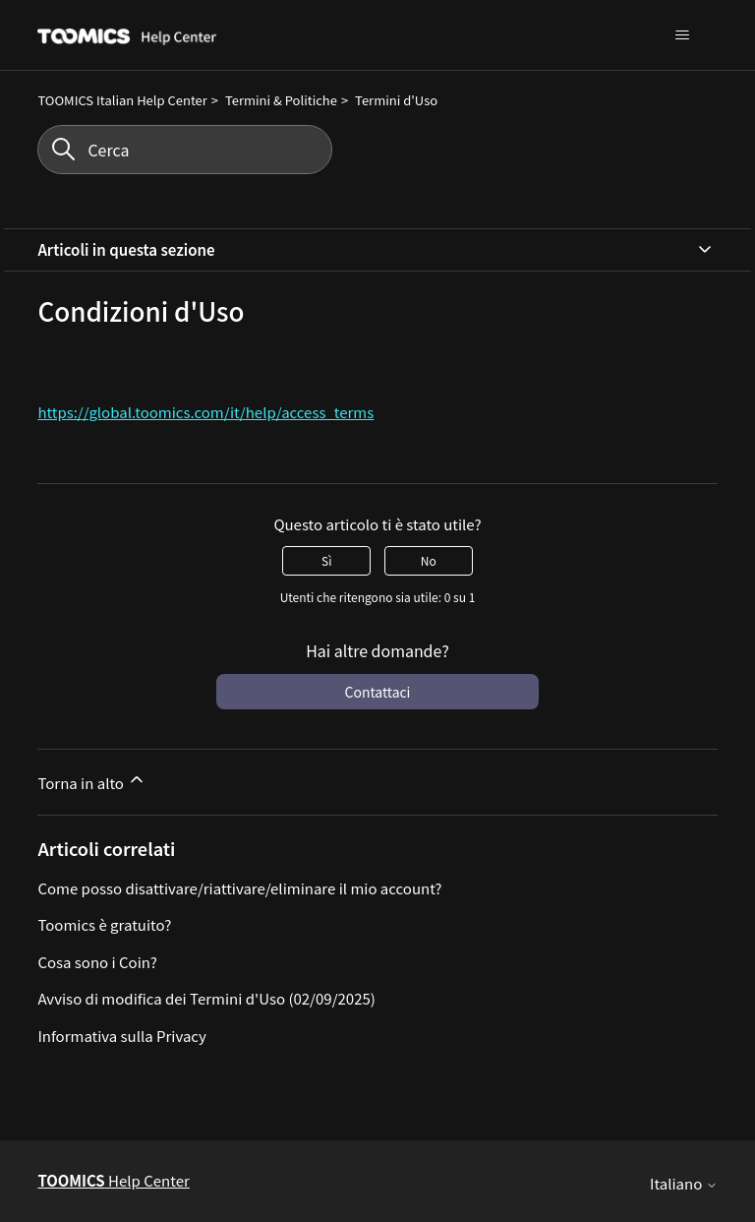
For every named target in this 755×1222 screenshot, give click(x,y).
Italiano (684, 1183)
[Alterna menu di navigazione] (683, 35)
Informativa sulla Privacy (121, 1035)
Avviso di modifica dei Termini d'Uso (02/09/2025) (206, 998)
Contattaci (378, 692)
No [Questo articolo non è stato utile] (428, 560)
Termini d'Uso (396, 100)
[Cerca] (184, 149)
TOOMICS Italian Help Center (121, 100)
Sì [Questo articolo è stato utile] (326, 560)
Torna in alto (91, 781)
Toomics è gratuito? (104, 924)
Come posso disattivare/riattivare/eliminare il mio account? (239, 888)
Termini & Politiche (281, 100)
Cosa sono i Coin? (97, 961)
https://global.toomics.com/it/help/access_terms (205, 411)
